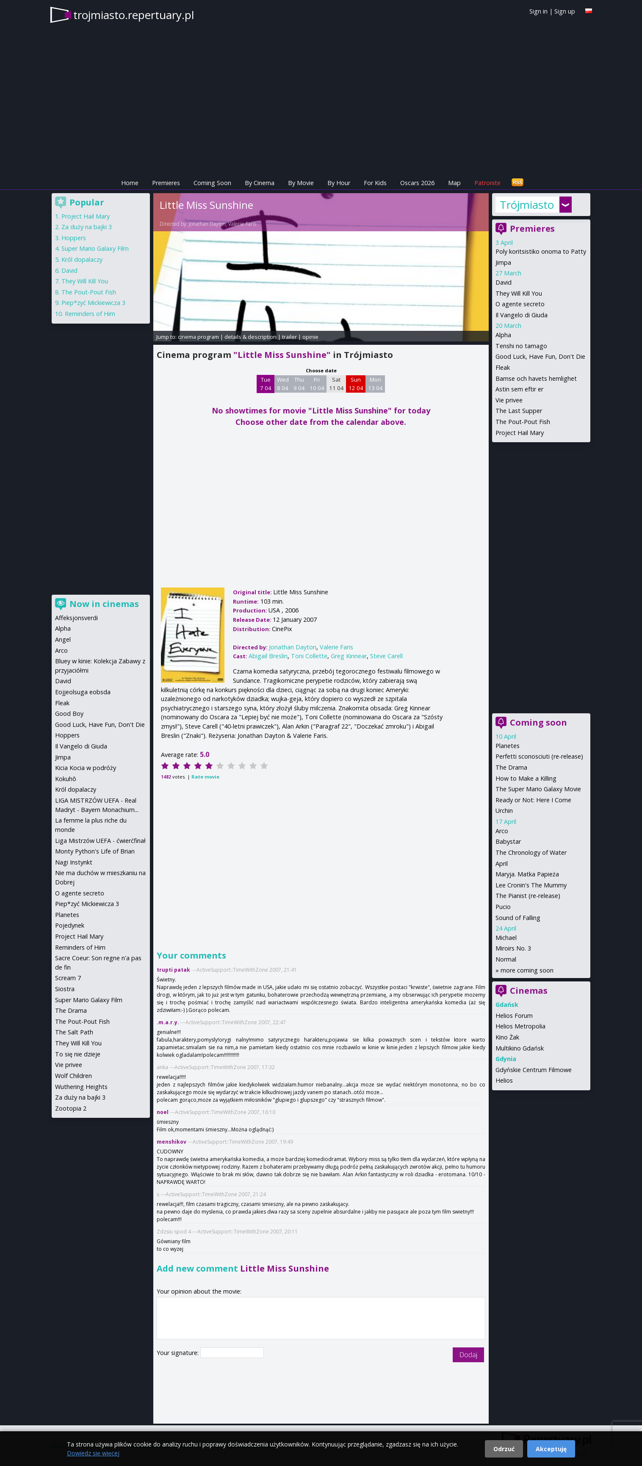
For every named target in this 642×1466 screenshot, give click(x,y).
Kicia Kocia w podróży (85, 768)
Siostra (65, 989)
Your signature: (178, 1353)
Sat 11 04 (336, 384)
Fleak (502, 367)
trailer (289, 337)
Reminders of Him (90, 314)
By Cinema (259, 183)
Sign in (538, 11)
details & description (250, 337)
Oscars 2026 (417, 183)
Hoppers (73, 238)
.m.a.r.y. (168, 1022)
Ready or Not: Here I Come (533, 800)
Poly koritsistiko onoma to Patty (540, 251)
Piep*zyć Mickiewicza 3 (93, 303)
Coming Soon (212, 183)
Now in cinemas (104, 604)
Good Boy (69, 713)
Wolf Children (73, 1076)
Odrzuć (504, 1449)
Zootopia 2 (70, 1108)
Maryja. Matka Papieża (527, 874)
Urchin (504, 810)
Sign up (564, 11)
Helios (504, 1080)
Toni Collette (309, 656)
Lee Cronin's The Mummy (531, 885)
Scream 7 (68, 978)
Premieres (166, 183)
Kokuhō (65, 779)
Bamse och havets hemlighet (536, 378)
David (503, 282)
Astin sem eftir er (519, 389)
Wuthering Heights (81, 1087)
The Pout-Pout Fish (522, 422)
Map (454, 183)
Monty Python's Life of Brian (95, 851)
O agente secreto (520, 304)
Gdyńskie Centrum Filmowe (533, 1070)
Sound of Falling (517, 918)
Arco (501, 831)
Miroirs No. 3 (513, 948)
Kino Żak (507, 1037)
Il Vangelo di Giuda (521, 315)
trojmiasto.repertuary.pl (133, 14)
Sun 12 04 (356, 384)
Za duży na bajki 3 (86, 227)
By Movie (301, 183)
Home (129, 183)
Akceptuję (551, 1449)
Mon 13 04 (375, 384)
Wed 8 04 (283, 384)
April (501, 863)
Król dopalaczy (81, 259)
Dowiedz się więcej (93, 1453)
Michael (506, 938)
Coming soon (538, 722)
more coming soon (527, 970)
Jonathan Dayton (207, 223)
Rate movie (205, 776)
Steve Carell (386, 656)
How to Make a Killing (525, 778)
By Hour (338, 183)
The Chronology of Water (531, 852)
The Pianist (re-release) (527, 896)
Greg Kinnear (349, 656)
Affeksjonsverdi (76, 618)
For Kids (375, 183)
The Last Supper (518, 411)
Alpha (503, 335)
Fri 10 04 (317, 384)
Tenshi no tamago (521, 346)
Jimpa (503, 262)
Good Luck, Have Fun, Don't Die (540, 356)
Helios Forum (514, 1016)
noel (163, 1112)
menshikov (171, 1141)
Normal (505, 959)
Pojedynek (69, 925)
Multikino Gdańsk (519, 1048)
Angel (63, 639)
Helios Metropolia (520, 1026)
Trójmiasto (527, 204)
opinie (310, 337)
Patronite (487, 183)
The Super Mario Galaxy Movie (538, 789)
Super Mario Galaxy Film (95, 248)
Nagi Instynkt (73, 862)
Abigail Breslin (268, 656)
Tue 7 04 (265, 384)
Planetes (507, 746)
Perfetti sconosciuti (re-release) (539, 756)
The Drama (511, 767)
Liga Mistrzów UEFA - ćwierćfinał (100, 841)
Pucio (503, 907)
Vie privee (509, 400)
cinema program (198, 337)
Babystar (508, 841)
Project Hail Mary (519, 433)
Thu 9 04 (299, 384)
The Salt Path (74, 1032)
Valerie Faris (242, 223)
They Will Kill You (518, 293)
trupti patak (173, 969)
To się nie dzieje (77, 1054)
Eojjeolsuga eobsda (83, 692)
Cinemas (529, 990)
